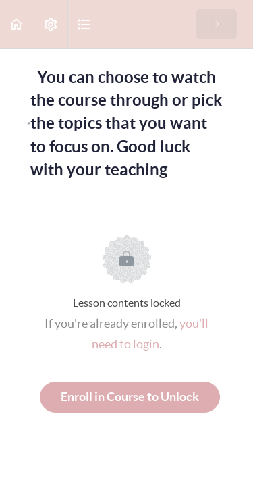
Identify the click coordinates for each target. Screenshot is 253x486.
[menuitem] (50, 24)
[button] (17, 24)
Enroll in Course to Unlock (130, 397)
